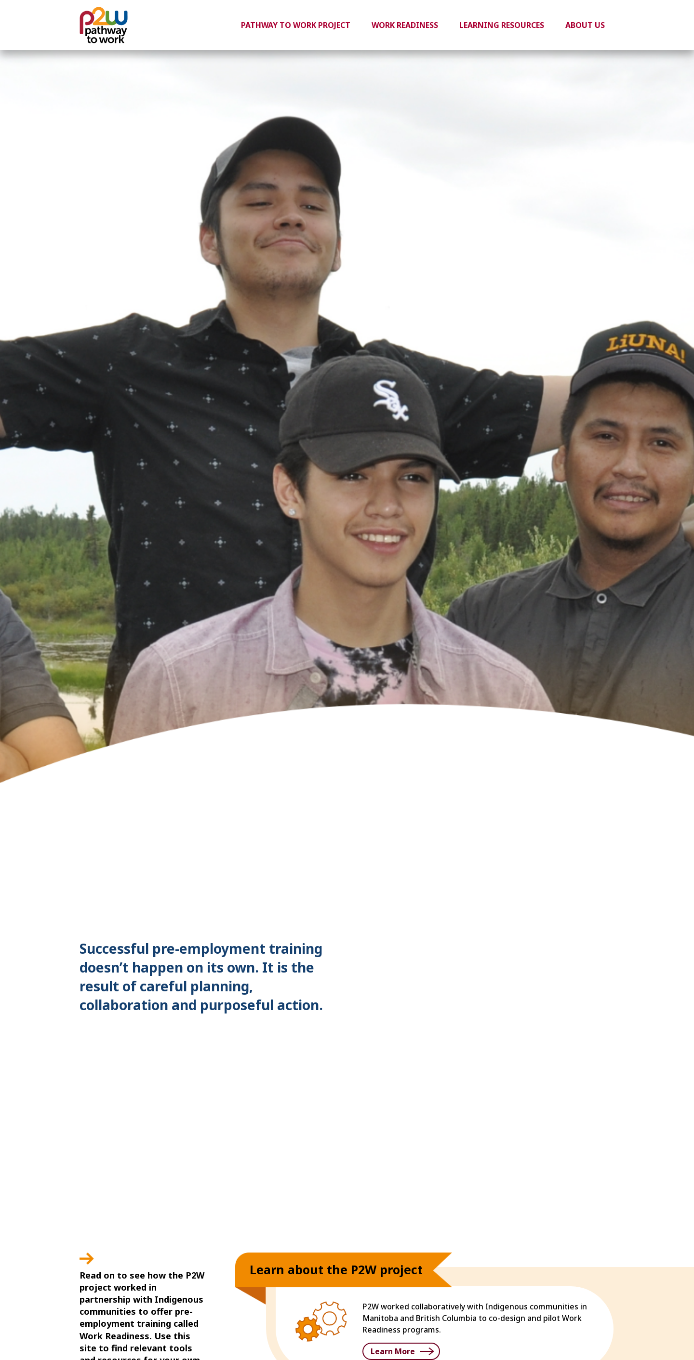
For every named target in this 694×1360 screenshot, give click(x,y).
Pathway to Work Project (295, 25)
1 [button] (562, 887)
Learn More (393, 1351)
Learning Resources (501, 25)
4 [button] (605, 887)
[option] (347, 628)
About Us (585, 25)
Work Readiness (405, 25)
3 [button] (591, 887)
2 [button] (577, 887)
